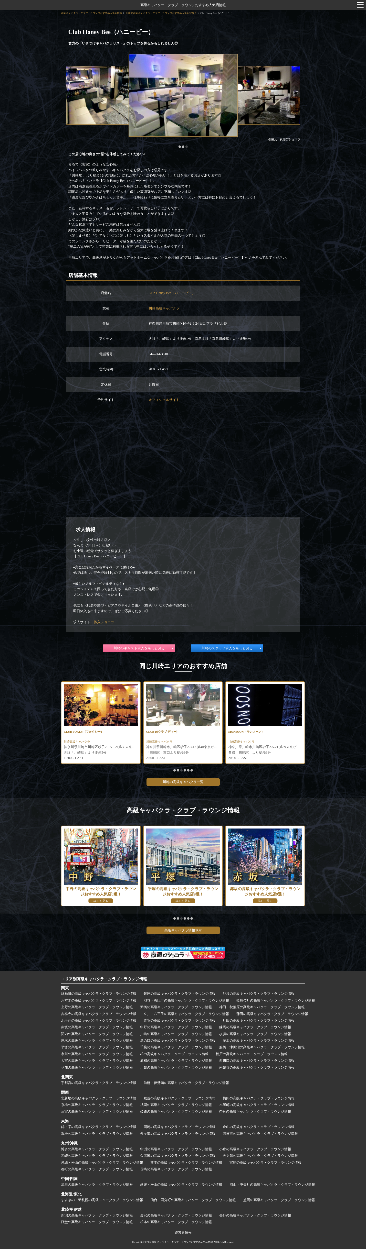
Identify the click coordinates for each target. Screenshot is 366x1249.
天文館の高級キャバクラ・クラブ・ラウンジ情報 (260, 1156)
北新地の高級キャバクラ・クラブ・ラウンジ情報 (98, 1098)
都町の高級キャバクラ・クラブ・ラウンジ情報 (97, 1169)
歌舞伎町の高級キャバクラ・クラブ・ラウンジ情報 (275, 1000)
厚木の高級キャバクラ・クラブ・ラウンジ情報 (97, 1040)
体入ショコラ (104, 622)
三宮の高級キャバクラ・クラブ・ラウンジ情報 (97, 1111)
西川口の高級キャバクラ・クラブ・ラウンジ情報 (256, 1060)
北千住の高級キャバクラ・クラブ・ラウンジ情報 (98, 1020)
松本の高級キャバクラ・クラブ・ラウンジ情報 (176, 1222)
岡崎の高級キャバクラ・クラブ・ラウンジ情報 (179, 1127)
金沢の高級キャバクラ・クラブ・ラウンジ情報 (176, 1215)
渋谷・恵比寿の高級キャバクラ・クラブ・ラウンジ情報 (186, 1000)
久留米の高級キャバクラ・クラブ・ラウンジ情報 (177, 1156)
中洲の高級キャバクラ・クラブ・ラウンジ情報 (176, 1149)
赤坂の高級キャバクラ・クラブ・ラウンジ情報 (97, 1027)
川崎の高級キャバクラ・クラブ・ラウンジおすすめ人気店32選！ (161, 13)
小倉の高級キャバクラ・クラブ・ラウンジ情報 (255, 1149)
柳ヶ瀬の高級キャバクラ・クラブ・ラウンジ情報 (177, 1134)
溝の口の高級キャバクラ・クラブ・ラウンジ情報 (177, 1040)
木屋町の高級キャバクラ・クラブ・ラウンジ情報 (256, 1105)
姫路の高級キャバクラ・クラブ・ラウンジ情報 (176, 1111)
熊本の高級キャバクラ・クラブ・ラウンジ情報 (186, 1162)
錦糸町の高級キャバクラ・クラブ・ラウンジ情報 (98, 993)
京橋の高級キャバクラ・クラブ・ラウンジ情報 (97, 1105)
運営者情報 (183, 1232)
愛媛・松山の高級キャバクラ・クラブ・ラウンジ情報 (181, 1184)
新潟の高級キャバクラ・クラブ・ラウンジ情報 (97, 1215)
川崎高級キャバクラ (164, 308)
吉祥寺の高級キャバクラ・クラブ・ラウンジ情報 (98, 1014)
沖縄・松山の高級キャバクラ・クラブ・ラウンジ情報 (102, 1162)
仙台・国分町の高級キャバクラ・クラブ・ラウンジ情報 (193, 1200)
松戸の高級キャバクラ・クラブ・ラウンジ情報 (252, 1054)
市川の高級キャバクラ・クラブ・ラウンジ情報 (97, 1054)
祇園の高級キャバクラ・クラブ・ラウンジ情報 (176, 1105)
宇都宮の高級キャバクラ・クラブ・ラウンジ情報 (98, 1083)
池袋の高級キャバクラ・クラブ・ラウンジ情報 (258, 993)
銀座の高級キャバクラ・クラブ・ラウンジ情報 (179, 993)
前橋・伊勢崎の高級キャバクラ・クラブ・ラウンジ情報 (186, 1083)
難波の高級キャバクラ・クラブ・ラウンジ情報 (179, 1098)
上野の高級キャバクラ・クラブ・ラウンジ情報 (97, 1007)
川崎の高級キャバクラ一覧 (183, 782)
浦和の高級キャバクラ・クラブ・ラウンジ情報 (176, 1060)
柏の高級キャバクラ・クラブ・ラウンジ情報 (174, 1054)
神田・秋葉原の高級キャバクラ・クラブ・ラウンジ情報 (262, 1007)
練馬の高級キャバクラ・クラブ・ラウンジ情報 (255, 1027)
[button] (179, 146)
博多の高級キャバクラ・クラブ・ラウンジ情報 (97, 1149)
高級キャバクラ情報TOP (182, 930)
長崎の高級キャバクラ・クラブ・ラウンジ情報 (176, 1169)
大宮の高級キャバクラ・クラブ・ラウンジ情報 (97, 1060)
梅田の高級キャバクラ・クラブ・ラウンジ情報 (258, 1098)
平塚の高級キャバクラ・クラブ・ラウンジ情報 (97, 1047)
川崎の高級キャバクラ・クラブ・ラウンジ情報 (176, 1034)
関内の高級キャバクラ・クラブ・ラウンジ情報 (97, 1034)
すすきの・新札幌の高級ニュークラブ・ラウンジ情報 (102, 1200)
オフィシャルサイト (164, 400)
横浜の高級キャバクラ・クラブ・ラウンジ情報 (255, 1034)
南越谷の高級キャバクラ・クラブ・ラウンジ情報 (256, 1067)
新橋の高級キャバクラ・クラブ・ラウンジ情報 (176, 1007)
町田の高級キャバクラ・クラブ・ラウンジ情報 (258, 1020)
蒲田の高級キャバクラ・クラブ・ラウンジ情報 (272, 1014)
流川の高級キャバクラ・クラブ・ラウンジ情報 (97, 1184)
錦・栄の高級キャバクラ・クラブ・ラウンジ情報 (98, 1127)
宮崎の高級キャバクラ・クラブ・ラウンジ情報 (265, 1162)
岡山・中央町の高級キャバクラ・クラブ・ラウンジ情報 (272, 1184)
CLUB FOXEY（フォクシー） (169, 732)
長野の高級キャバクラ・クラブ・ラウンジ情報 (255, 1215)
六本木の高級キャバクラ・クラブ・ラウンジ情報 (98, 1000)
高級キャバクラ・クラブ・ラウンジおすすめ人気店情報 (183, 5)
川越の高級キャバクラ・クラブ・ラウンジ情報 (176, 1067)
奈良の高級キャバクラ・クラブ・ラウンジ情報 (255, 1111)
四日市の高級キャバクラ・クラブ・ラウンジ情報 (260, 1134)
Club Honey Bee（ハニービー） (172, 293)
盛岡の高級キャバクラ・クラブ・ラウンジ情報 (279, 1200)
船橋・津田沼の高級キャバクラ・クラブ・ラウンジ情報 (262, 1047)
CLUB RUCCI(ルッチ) (81, 732)
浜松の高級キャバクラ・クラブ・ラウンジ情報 (97, 1134)
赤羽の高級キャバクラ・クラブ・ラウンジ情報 (179, 1020)
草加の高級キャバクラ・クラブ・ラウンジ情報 (97, 1067)
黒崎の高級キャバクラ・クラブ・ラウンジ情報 (97, 1156)
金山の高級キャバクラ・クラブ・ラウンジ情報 (258, 1127)
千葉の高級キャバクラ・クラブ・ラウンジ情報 (176, 1047)
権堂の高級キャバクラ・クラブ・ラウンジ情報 (97, 1222)
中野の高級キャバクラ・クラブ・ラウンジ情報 (176, 1027)
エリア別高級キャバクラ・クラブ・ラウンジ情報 (104, 979)
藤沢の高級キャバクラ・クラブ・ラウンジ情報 (258, 1040)
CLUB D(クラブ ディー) (246, 732)
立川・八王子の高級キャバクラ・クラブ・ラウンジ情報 (186, 1014)
